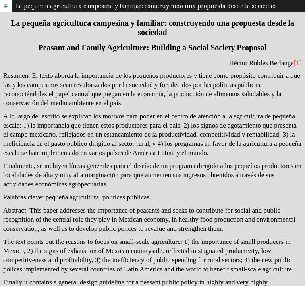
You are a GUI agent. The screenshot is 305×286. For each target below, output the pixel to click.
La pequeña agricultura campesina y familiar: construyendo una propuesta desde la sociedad (146, 6)
